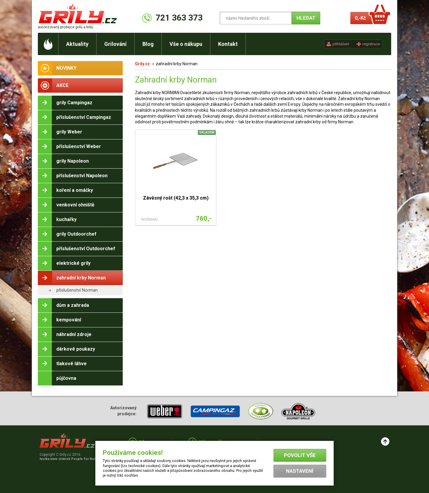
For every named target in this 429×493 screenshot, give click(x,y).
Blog (148, 44)
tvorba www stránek (71, 459)
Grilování (115, 44)
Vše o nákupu (186, 44)
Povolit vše (300, 455)
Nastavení (299, 471)
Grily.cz (142, 63)
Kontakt (228, 44)
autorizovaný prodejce (65, 27)
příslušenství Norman (77, 290)
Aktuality (77, 44)
